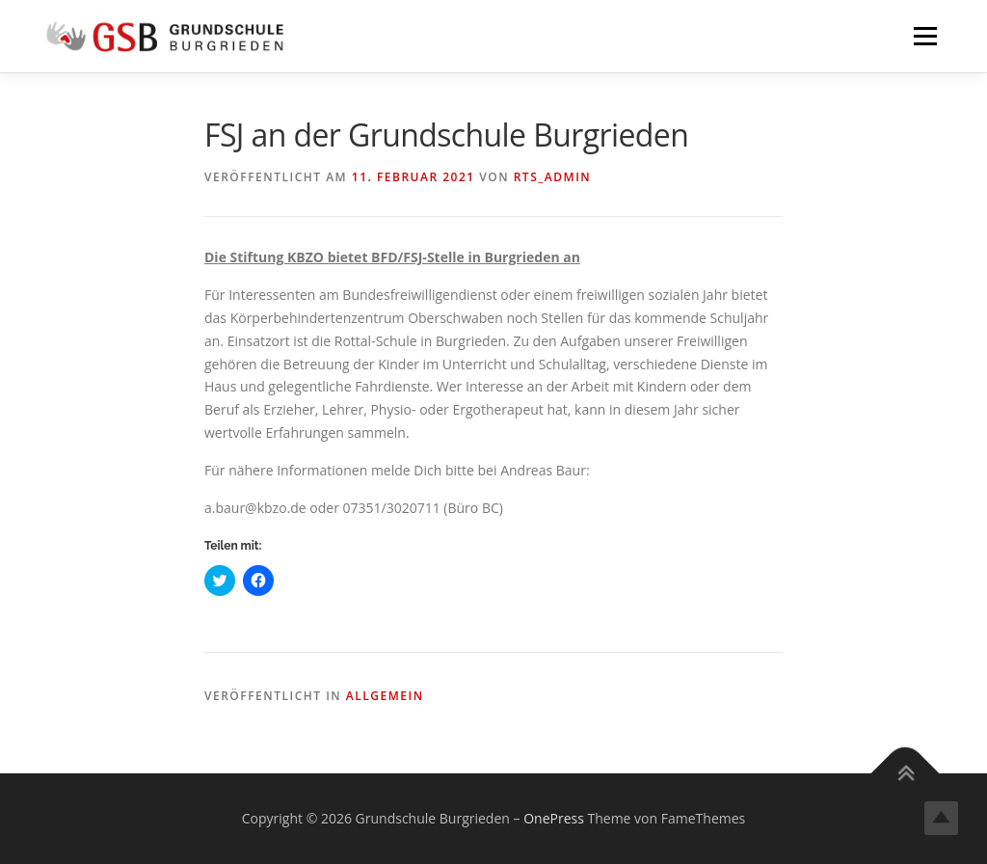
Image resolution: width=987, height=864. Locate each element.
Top (941, 818)
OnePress (553, 818)
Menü (925, 36)
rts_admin (552, 177)
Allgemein (385, 696)
